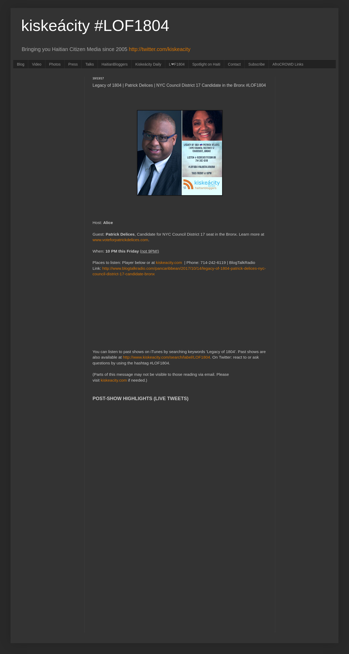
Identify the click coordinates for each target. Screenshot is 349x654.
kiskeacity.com (169, 262)
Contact (234, 64)
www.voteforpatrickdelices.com (120, 239)
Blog (20, 64)
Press (73, 64)
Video (37, 64)
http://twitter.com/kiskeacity (159, 49)
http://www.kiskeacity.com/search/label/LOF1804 (166, 357)
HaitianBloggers (115, 64)
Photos (55, 64)
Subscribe (256, 64)
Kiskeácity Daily (148, 64)
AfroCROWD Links (288, 64)
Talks (89, 64)
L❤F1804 (177, 64)
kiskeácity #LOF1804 (95, 25)
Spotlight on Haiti (206, 64)
